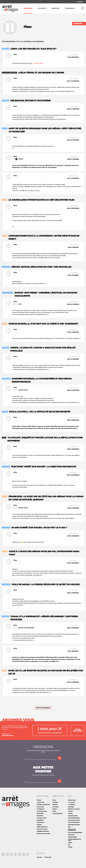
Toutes (54, 800)
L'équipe (70, 813)
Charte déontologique (74, 818)
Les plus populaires (57, 813)
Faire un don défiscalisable (75, 832)
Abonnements (72, 800)
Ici (54, 146)
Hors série (39, 857)
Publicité (39, 824)
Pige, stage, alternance (74, 824)
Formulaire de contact (74, 820)
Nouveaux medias (41, 818)
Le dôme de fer (38, 63)
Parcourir (28, 8)
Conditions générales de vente (74, 840)
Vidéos (54, 811)
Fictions (39, 800)
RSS (69, 844)
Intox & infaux (40, 806)
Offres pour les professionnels (72, 829)
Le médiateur (71, 804)
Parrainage (71, 806)
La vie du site (71, 802)
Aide (69, 826)
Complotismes (41, 822)
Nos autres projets (73, 815)
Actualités (42, 8)
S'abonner (77, 23)
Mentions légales (72, 837)
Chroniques (69, 8)
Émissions (55, 8)
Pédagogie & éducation (43, 831)
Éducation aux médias (74, 809)
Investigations (40, 809)
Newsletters (71, 834)
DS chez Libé (47, 857)
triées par (23, 41)
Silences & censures (42, 829)
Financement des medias (43, 833)
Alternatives (40, 815)
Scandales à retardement (43, 804)
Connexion (80, 1)
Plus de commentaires (43, 708)
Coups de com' (41, 802)
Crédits (70, 842)
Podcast (70, 847)
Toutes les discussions (73, 822)
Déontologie (40, 813)
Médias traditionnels (42, 826)
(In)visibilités (40, 820)
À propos (70, 811)
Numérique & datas (42, 811)
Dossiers (54, 809)
